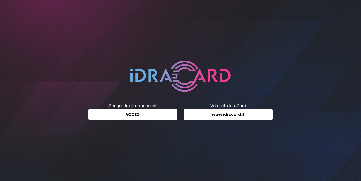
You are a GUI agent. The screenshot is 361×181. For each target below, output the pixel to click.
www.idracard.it (228, 114)
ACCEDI (132, 114)
